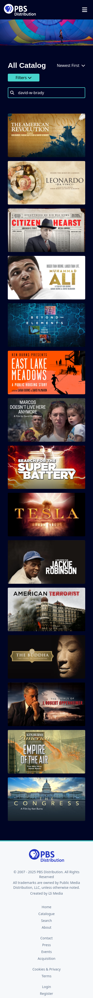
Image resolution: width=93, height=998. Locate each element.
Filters (24, 77)
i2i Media (55, 893)
